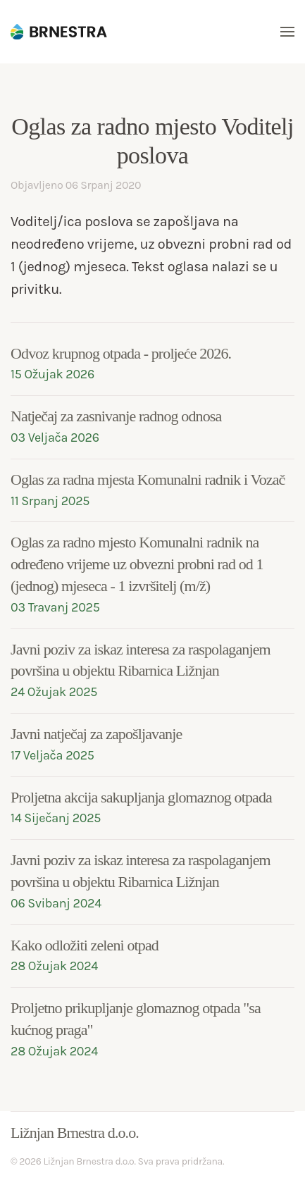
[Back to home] (63, 31)
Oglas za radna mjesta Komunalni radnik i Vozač (148, 479)
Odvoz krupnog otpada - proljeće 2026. (121, 353)
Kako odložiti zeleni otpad (84, 945)
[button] (287, 31)
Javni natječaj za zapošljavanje (96, 734)
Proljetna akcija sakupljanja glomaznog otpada (141, 797)
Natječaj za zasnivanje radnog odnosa (116, 416)
